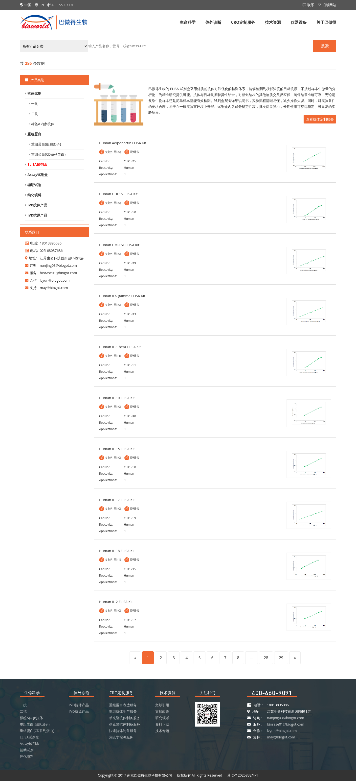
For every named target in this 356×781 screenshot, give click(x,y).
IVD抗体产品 (37, 205)
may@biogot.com (281, 737)
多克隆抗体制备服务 (124, 724)
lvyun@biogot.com (282, 730)
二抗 (34, 113)
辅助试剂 (34, 184)
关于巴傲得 (326, 22)
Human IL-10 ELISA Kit (117, 397)
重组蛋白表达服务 (123, 705)
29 (281, 657)
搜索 (325, 46)
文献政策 (162, 711)
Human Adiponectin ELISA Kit (122, 143)
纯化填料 (34, 195)
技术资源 (273, 22)
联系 (310, 4)
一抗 (34, 103)
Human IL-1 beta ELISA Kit (120, 346)
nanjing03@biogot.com (285, 717)
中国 (27, 4)
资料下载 (162, 724)
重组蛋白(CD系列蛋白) (48, 154)
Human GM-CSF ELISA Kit (119, 245)
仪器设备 (299, 22)
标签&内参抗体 (42, 124)
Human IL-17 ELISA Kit (117, 499)
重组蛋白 (34, 134)
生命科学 (188, 22)
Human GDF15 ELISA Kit (118, 194)
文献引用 (162, 705)
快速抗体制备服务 (123, 730)
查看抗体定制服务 (320, 119)
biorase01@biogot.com (285, 724)
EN (42, 4)
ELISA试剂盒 (37, 164)
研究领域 (162, 717)
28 (266, 657)
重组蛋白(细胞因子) (46, 144)
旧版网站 (329, 4)
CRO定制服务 (243, 22)
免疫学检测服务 (121, 737)
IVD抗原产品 (37, 215)
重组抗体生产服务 (123, 711)
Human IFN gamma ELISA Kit (122, 295)
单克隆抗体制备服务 (124, 717)
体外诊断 (213, 22)
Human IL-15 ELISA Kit (117, 448)
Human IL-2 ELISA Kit (116, 601)
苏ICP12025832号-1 (242, 775)
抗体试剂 (34, 93)
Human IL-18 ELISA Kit (117, 550)
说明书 (134, 152)
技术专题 (162, 730)
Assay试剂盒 (37, 174)
